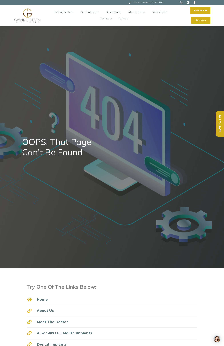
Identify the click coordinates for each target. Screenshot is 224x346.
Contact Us (106, 18)
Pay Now (123, 18)
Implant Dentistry (64, 12)
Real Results (114, 12)
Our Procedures (90, 12)
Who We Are (161, 12)
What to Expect (137, 12)
